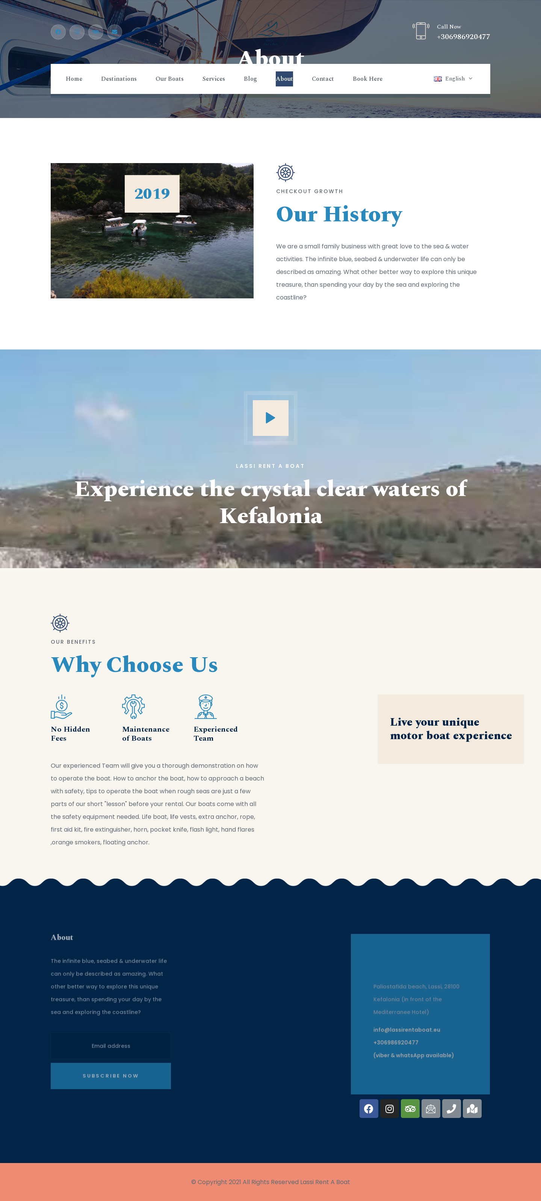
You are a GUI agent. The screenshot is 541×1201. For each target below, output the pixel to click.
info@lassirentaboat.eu (406, 1034)
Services (213, 78)
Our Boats (170, 78)
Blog (250, 78)
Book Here (367, 78)
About (284, 78)
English (455, 78)
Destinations (119, 78)
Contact (323, 78)
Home (74, 78)
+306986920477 (463, 37)
